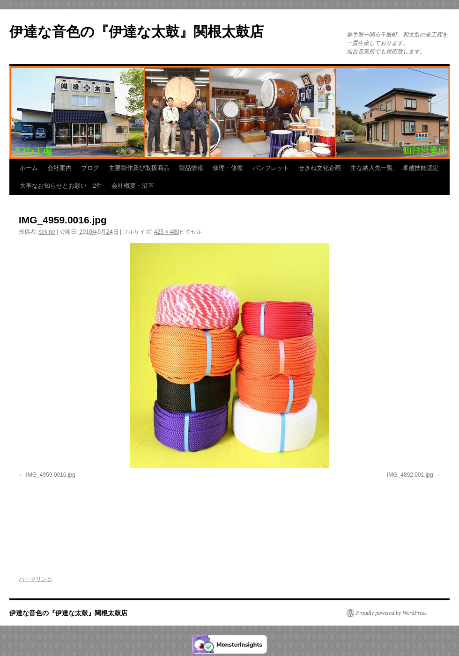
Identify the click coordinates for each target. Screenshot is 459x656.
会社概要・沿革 (132, 185)
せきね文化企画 (319, 167)
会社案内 (59, 167)
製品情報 (191, 167)
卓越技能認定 (420, 167)
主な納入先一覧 (371, 167)
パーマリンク (35, 579)
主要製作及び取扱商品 (139, 167)
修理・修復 (228, 167)
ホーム (29, 167)
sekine (47, 231)
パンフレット (270, 167)
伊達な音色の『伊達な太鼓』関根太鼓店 (136, 31)
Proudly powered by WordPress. (392, 613)
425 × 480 (166, 231)
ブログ (90, 167)
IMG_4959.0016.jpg (50, 475)
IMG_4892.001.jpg (410, 475)
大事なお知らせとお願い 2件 (61, 185)
